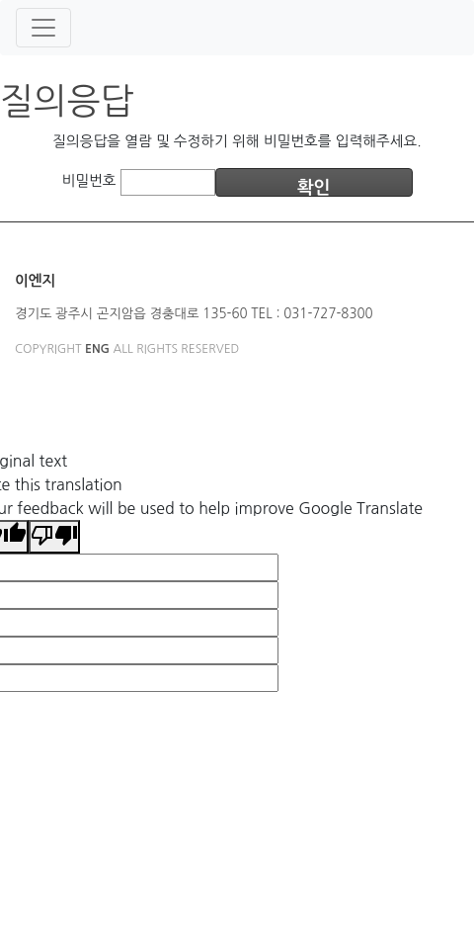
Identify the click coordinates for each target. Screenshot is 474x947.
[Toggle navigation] (43, 27)
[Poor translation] (54, 537)
